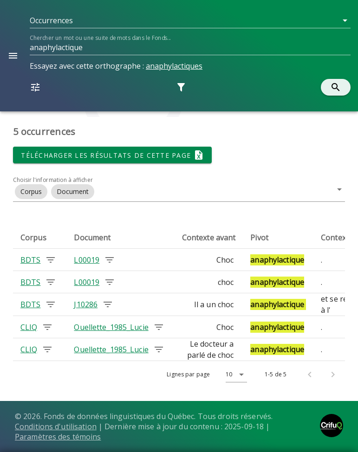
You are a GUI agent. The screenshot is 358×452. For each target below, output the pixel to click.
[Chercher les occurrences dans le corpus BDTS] (50, 260)
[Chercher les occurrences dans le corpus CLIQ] (47, 327)
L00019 (86, 260)
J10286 (86, 304)
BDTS (30, 260)
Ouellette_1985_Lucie (111, 327)
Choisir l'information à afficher (53, 179)
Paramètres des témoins (58, 437)
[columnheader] (39, 237)
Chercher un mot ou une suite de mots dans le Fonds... (100, 37)
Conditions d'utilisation (56, 426)
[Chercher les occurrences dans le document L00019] (109, 260)
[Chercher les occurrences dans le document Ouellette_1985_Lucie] (158, 327)
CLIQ (28, 327)
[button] (190, 20)
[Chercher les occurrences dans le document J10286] (107, 304)
